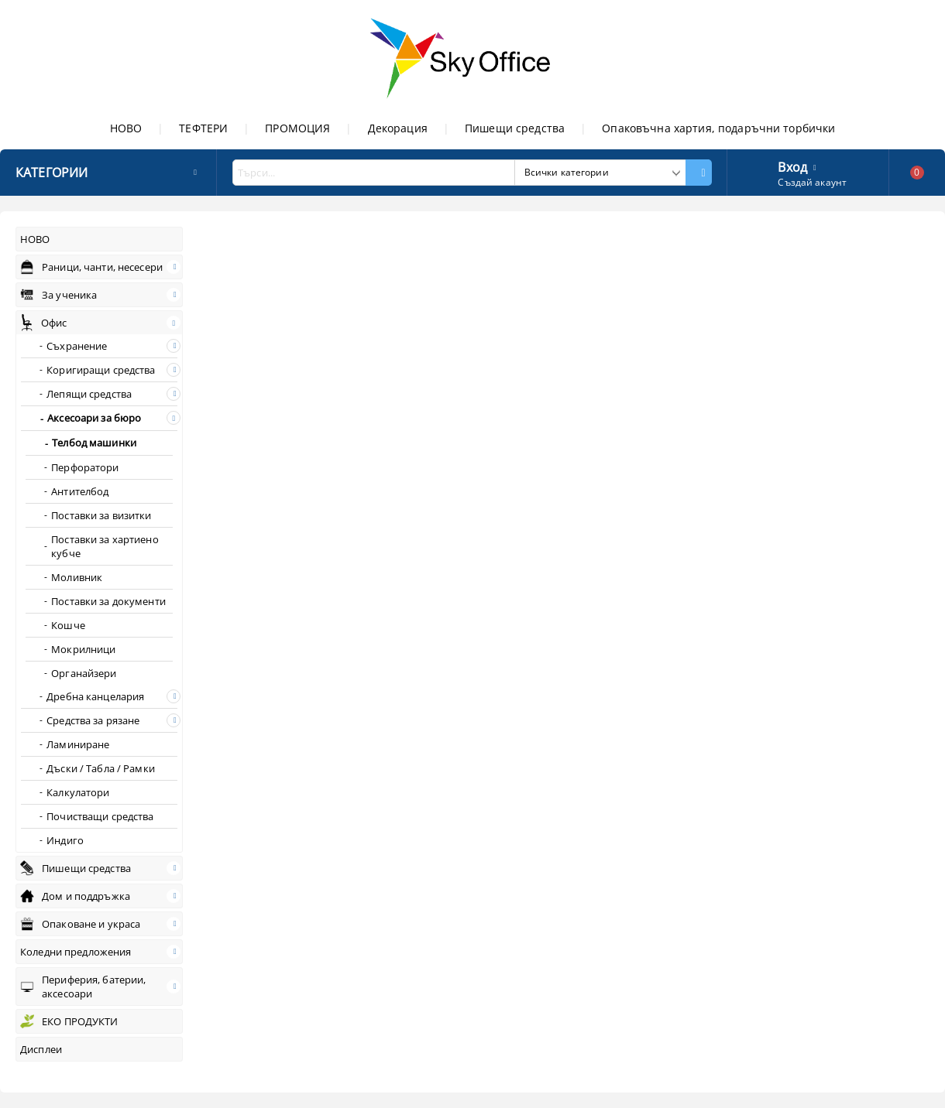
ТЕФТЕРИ (203, 128)
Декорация (398, 128)
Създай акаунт (812, 182)
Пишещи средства (515, 128)
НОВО (126, 128)
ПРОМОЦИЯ (297, 128)
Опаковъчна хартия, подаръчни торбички (718, 128)
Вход (792, 166)
